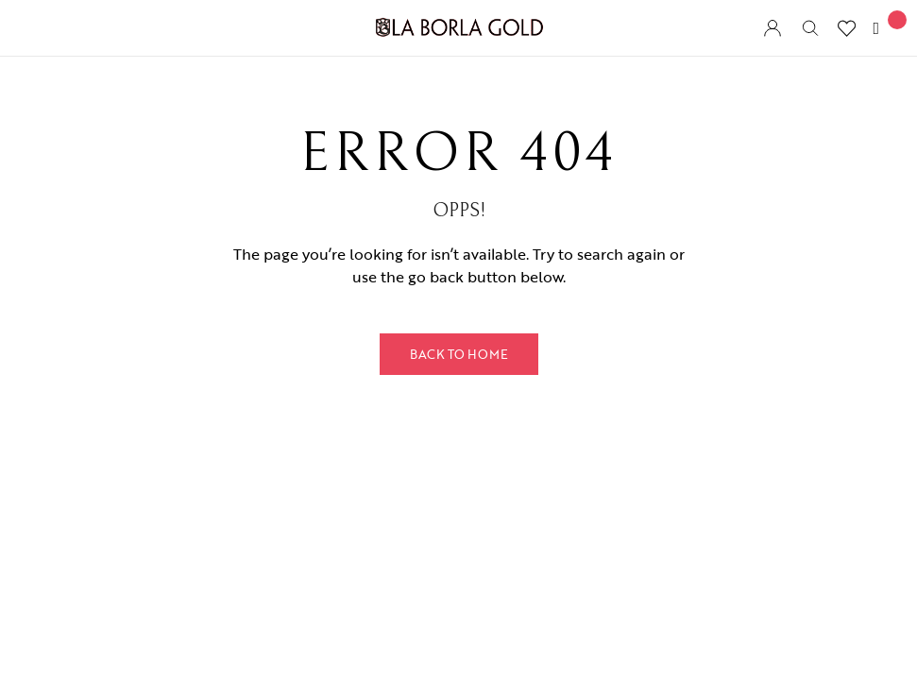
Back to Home (459, 354)
